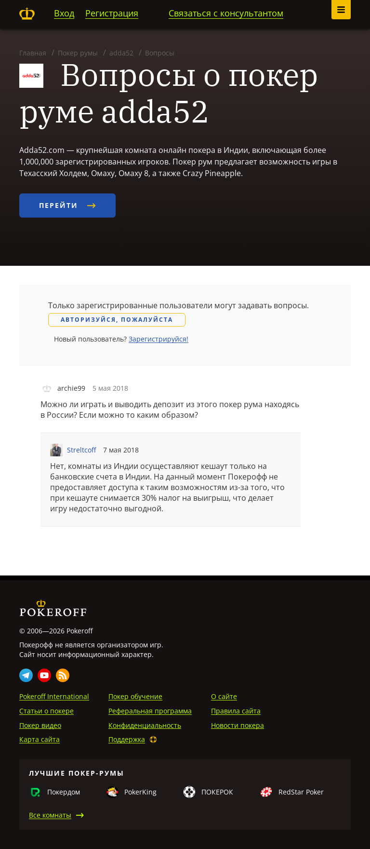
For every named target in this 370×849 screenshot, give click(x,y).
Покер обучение (135, 696)
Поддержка (126, 739)
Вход (64, 13)
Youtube (44, 675)
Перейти (67, 205)
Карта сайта (39, 739)
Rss (62, 675)
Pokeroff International (54, 696)
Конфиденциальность (144, 725)
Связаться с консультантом (226, 13)
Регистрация (111, 13)
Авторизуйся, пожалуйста (117, 319)
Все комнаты (50, 815)
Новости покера (237, 725)
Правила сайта (236, 710)
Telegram (26, 675)
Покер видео (40, 725)
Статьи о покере (46, 710)
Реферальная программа (150, 710)
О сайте (224, 696)
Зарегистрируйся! (158, 338)
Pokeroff (27, 13)
